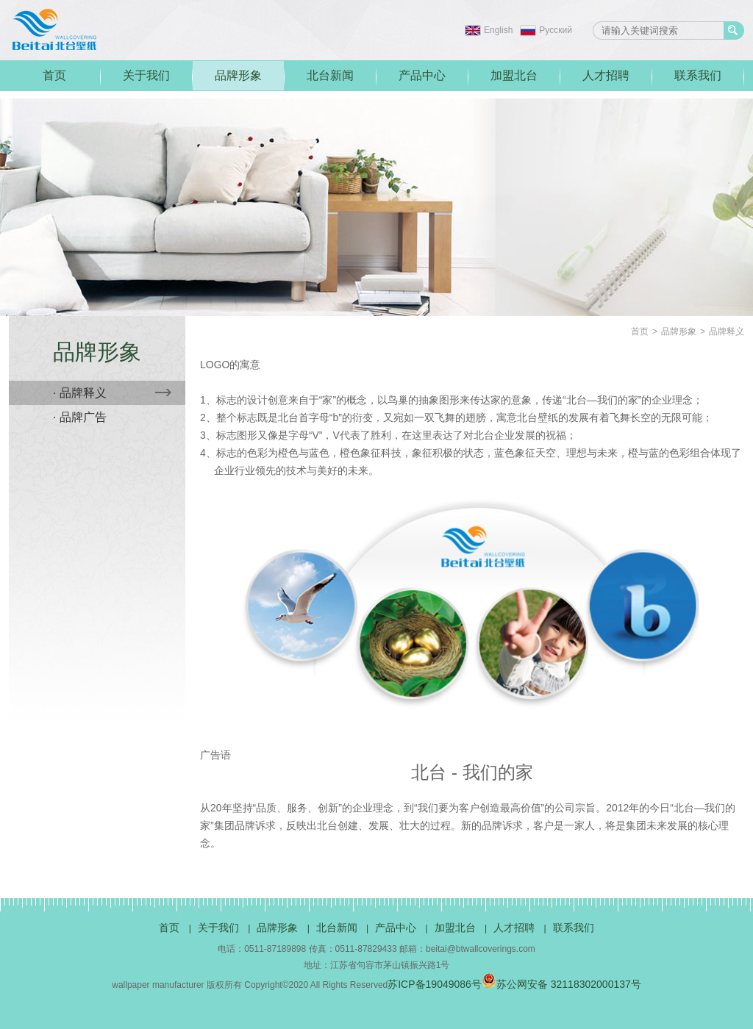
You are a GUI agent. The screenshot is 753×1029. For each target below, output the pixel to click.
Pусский (555, 30)
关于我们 (146, 75)
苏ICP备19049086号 (435, 984)
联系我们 (697, 75)
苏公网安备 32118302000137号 (561, 984)
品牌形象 (238, 75)
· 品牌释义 (112, 393)
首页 (54, 75)
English (498, 30)
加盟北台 (514, 75)
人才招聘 (605, 75)
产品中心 (422, 75)
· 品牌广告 (80, 417)
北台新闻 (330, 75)
